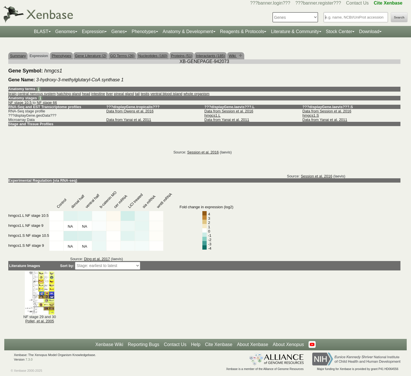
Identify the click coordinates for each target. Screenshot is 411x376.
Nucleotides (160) (152, 56)
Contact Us (357, 3)
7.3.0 (29, 359)
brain (12, 94)
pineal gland (124, 94)
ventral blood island (166, 94)
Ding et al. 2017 (97, 259)
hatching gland (69, 94)
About (288, 344)
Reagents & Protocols (242, 31)
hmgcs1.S (311, 115)
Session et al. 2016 (203, 152)
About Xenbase (252, 344)
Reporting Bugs (143, 344)
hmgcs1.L (212, 115)
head (86, 94)
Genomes (65, 31)
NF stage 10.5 (20, 102)
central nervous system (37, 94)
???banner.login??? (270, 3)
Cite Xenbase (218, 344)
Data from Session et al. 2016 (228, 111)
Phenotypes (144, 31)
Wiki (233, 56)
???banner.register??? (318, 3)
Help (195, 344)
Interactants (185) (210, 56)
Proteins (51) (181, 56)
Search (399, 17)
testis (145, 94)
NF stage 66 (47, 102)
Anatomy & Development (188, 31)
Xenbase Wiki (109, 344)
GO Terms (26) (122, 56)
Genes (118, 31)
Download (369, 31)
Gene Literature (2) (90, 56)
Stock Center (339, 31)
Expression (93, 31)
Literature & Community (295, 31)
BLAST (41, 31)
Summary (18, 56)
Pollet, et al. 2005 (39, 321)
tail (137, 94)
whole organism (196, 94)
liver (109, 94)
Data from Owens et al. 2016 (130, 111)
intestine (98, 94)
